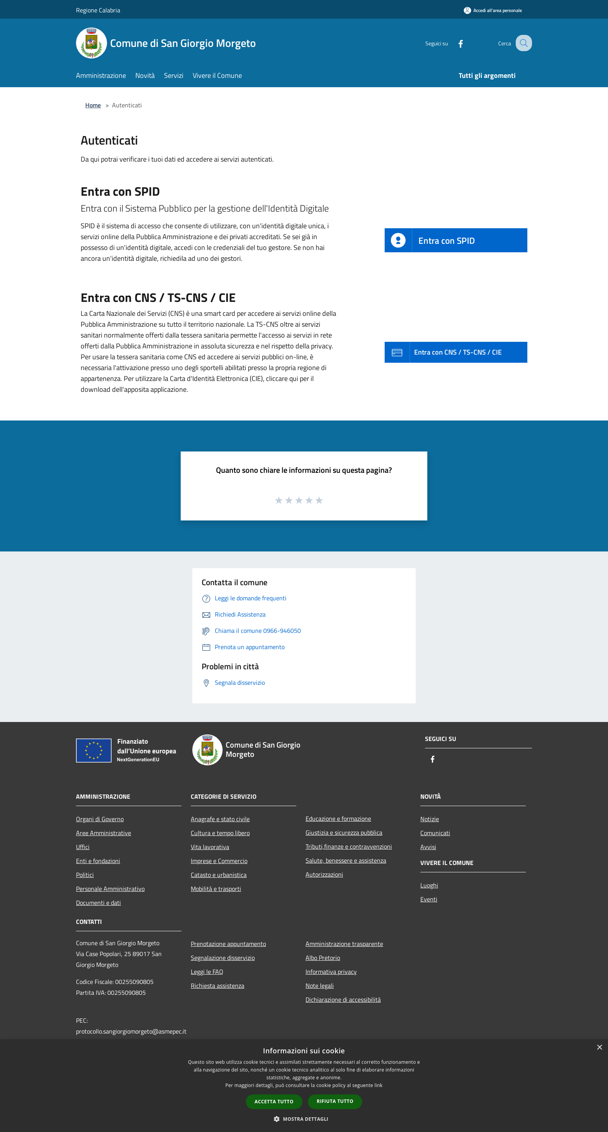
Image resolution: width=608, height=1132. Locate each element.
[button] (304, 1119)
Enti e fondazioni (98, 860)
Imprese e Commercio (219, 860)
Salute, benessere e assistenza (346, 860)
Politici (85, 874)
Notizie (429, 819)
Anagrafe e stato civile (220, 819)
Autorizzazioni (324, 874)
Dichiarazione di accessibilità (343, 999)
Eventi (428, 899)
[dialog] (304, 1085)
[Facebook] (453, 43)
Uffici (83, 846)
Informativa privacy (331, 971)
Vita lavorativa (210, 846)
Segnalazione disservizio (223, 957)
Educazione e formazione (338, 818)
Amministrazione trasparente (344, 943)
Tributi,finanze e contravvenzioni (349, 846)
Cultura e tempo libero (220, 832)
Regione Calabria (98, 10)
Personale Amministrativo (110, 888)
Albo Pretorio (323, 957)
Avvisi (428, 846)
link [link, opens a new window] (379, 1085)
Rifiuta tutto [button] (335, 1101)
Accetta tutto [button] (274, 1101)
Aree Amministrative (103, 832)
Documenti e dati (98, 902)
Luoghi (429, 885)
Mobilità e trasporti (216, 888)
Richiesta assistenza (217, 985)
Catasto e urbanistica (219, 874)
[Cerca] (522, 43)
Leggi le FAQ (207, 971)
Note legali (320, 985)
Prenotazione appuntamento (228, 943)
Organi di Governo (100, 819)
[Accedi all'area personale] (493, 10)
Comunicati (435, 832)
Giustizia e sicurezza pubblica (344, 832)
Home (93, 105)
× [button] (599, 1048)
